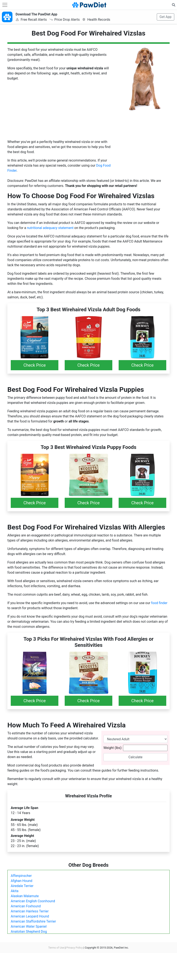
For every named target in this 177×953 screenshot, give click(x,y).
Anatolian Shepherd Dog (29, 932)
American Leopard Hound (30, 916)
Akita (14, 891)
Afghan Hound (21, 881)
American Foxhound (26, 906)
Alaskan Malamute (25, 896)
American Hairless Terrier (30, 911)
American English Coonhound (33, 901)
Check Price (34, 365)
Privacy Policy (74, 947)
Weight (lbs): (112, 748)
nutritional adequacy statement (50, 228)
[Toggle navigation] (5, 5)
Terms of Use (56, 947)
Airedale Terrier (22, 886)
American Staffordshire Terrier (33, 921)
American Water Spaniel (29, 926)
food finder (159, 603)
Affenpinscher (21, 876)
